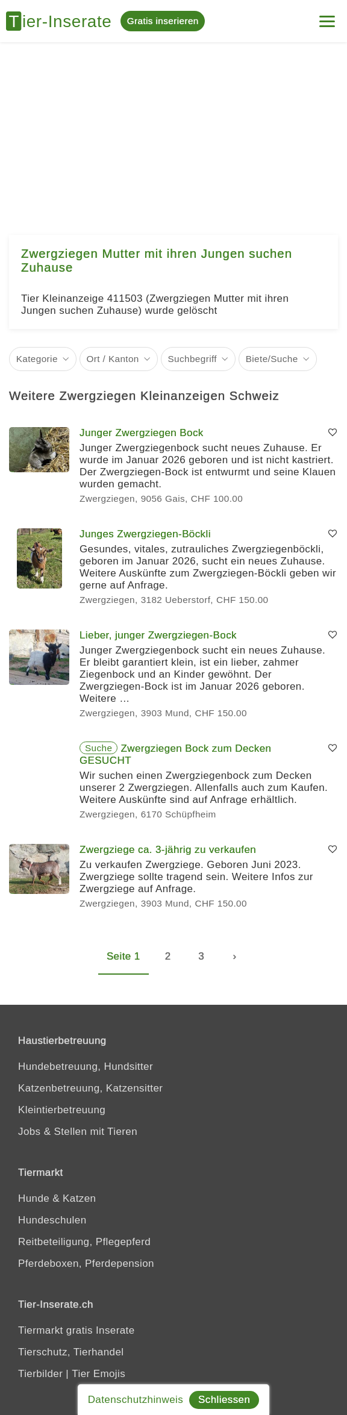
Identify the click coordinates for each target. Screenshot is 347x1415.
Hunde (33, 1198)
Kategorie (37, 359)
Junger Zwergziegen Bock (142, 433)
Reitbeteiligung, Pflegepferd (84, 1242)
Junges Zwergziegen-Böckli (145, 534)
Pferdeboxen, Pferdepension (86, 1263)
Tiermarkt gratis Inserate (76, 1330)
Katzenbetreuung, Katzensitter (90, 1088)
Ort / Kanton (113, 359)
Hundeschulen (52, 1220)
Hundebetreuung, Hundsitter (85, 1066)
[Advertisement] (173, 132)
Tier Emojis (98, 1373)
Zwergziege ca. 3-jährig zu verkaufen (168, 849)
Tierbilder (40, 1373)
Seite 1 (123, 956)
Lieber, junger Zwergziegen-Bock (158, 635)
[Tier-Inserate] (63, 21)
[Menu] (327, 16)
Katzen (79, 1198)
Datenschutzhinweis (135, 1399)
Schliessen (224, 1399)
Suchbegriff (192, 359)
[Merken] (332, 433)
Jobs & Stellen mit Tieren (77, 1131)
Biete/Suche (272, 359)
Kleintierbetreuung (61, 1110)
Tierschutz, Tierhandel (70, 1352)
